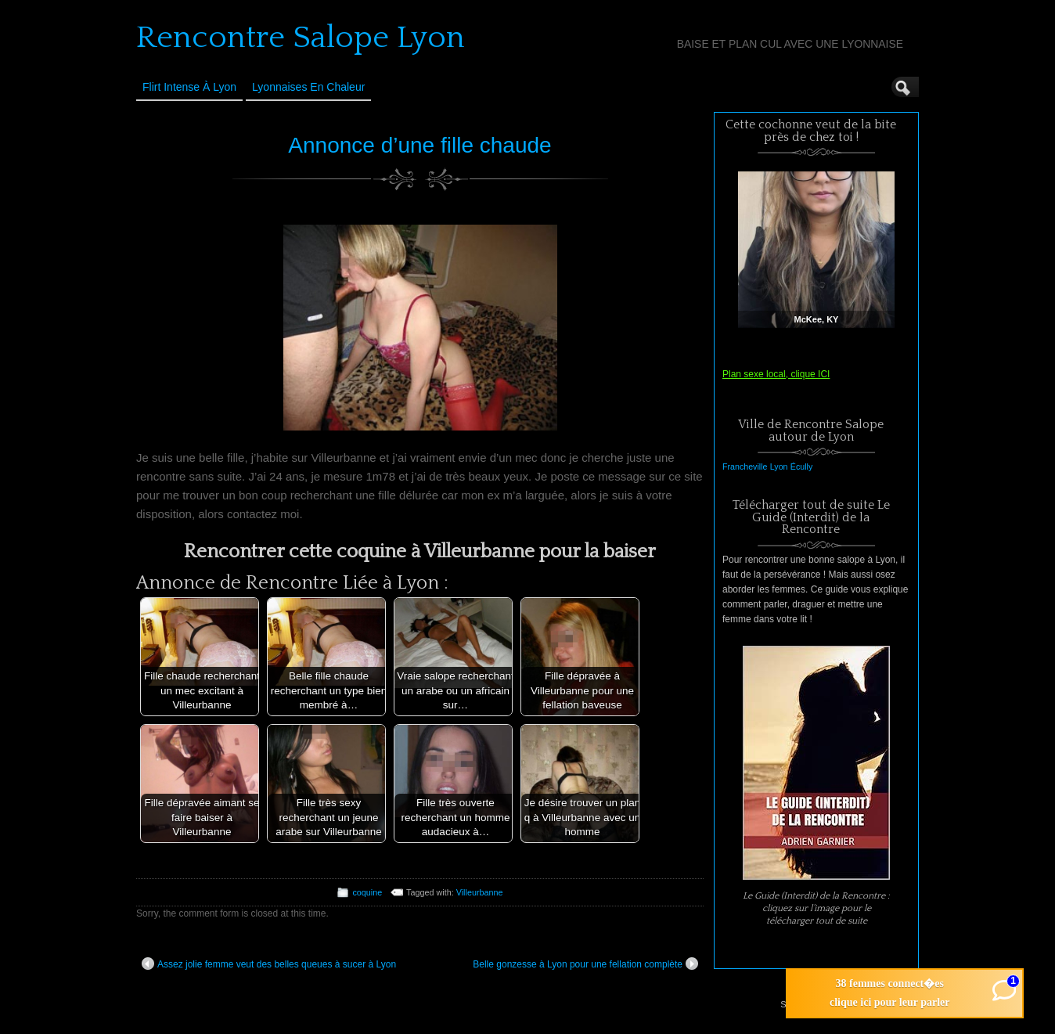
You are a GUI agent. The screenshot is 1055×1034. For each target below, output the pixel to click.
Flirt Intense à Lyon (189, 87)
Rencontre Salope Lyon (300, 37)
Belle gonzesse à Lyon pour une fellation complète (585, 963)
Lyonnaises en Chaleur (308, 87)
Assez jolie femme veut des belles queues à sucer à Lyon (269, 963)
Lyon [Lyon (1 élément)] (779, 466)
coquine (367, 892)
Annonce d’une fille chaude (419, 145)
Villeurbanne (479, 892)
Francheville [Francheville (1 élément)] (744, 466)
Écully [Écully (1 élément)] (801, 466)
